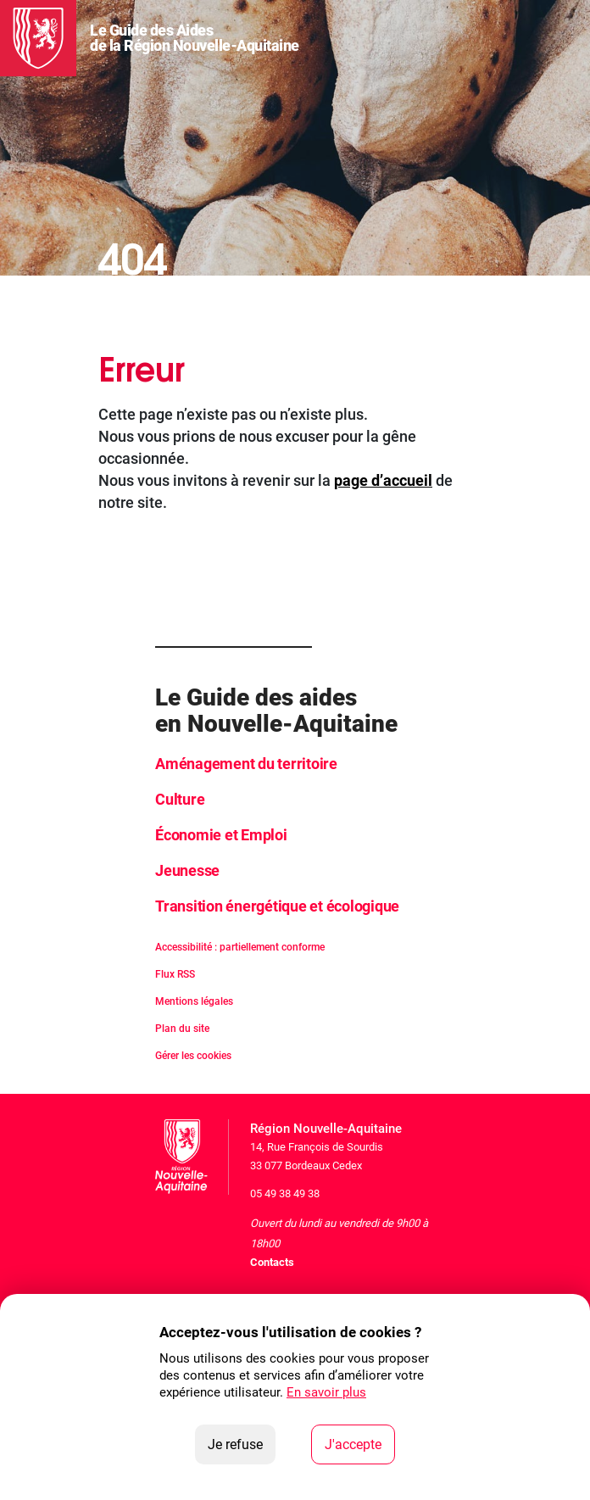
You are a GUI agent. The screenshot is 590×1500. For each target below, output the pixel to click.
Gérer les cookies (193, 1056)
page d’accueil (383, 480)
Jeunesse (187, 870)
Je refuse (242, 1443)
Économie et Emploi (221, 835)
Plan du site (182, 1028)
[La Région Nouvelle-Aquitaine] (38, 38)
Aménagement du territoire (246, 763)
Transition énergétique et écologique (277, 906)
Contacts (272, 1262)
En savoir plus (326, 1392)
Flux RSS (175, 974)
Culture (179, 799)
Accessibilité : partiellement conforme (240, 947)
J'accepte (360, 1443)
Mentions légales (194, 1001)
